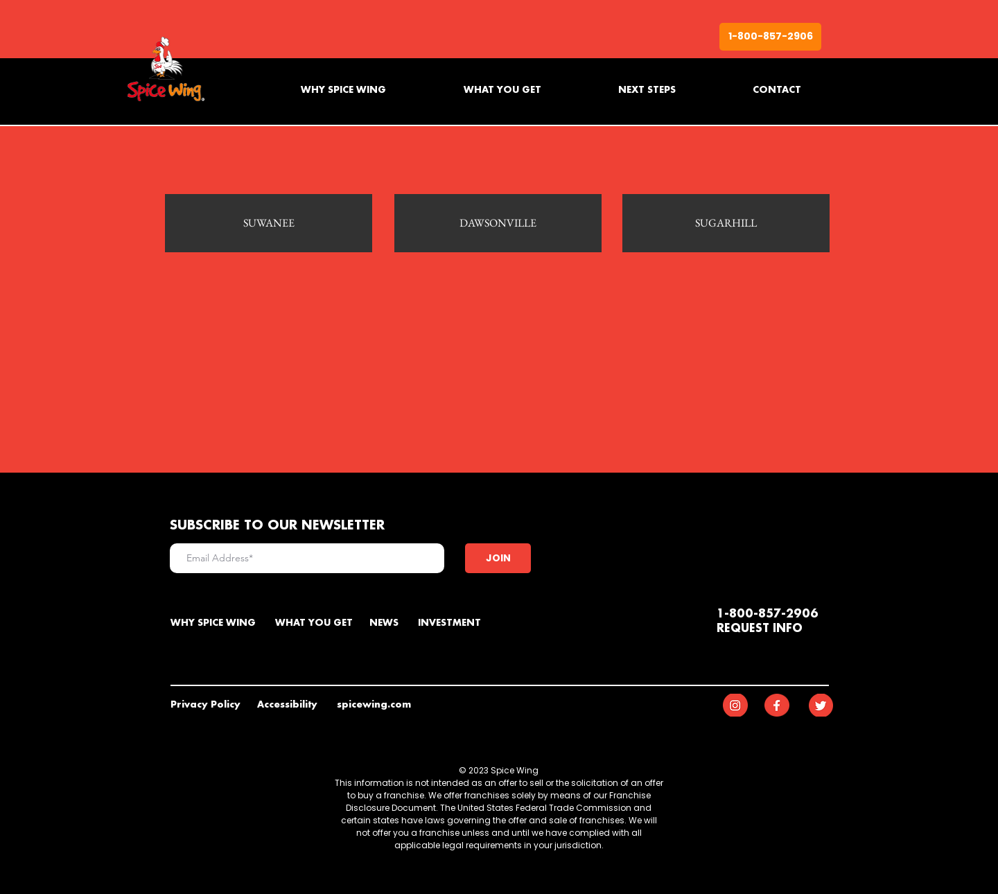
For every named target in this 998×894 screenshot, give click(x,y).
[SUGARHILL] (726, 223)
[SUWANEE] (268, 223)
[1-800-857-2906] (770, 37)
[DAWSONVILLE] (498, 223)
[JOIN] (498, 558)
